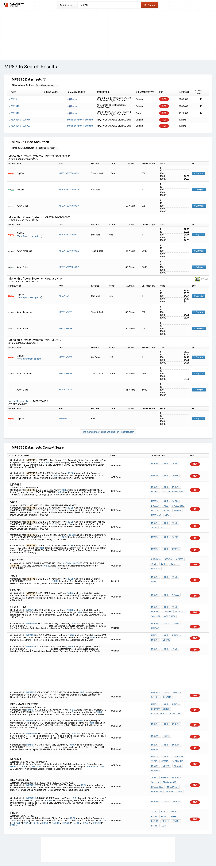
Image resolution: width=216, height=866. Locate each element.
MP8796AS (156, 513)
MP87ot (155, 624)
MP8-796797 (65, 418)
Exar (72, 99)
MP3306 (155, 756)
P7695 (26, 806)
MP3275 (164, 752)
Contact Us (157, 855)
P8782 (85, 806)
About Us (169, 855)
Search (149, 5)
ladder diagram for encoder (165, 706)
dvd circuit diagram (172, 491)
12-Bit (101, 757)
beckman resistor (160, 703)
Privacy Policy (75, 855)
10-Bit (64, 460)
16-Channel (176, 752)
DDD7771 (155, 506)
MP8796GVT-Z (65, 357)
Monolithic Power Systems (80, 119)
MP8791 (165, 756)
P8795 (36, 806)
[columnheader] (24, 92)
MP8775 (176, 756)
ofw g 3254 (169, 612)
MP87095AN (171, 773)
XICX (166, 513)
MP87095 (31, 619)
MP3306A (155, 760)
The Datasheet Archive (14, 5)
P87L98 (97, 806)
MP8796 (155, 464)
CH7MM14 (68, 560)
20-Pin (174, 476)
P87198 (172, 801)
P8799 (13, 809)
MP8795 (30, 606)
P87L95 (102, 804)
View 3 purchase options (29, 236)
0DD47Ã (167, 558)
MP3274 (14, 757)
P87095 (16, 806)
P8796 (45, 806)
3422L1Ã (155, 770)
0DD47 (77, 560)
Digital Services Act (140, 855)
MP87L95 (155, 608)
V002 (165, 506)
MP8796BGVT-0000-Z (69, 234)
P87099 (154, 805)
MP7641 (165, 510)
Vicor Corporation (20, 401)
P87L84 (55, 806)
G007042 (166, 691)
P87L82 (66, 806)
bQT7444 (173, 561)
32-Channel (37, 757)
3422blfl (178, 608)
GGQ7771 (164, 526)
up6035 (174, 591)
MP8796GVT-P (65, 296)
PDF (164, 99)
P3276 (154, 808)
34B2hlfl (155, 612)
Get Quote (199, 190)
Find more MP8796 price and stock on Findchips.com (108, 432)
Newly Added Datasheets (54, 855)
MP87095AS (156, 777)
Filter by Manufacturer (23, 85)
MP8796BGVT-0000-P (69, 173)
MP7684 (155, 491)
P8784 (76, 806)
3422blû (155, 691)
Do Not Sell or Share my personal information (106, 855)
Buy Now (199, 173)
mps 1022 (155, 565)
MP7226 (155, 510)
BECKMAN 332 (168, 770)
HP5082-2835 (177, 506)
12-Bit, (22, 757)
